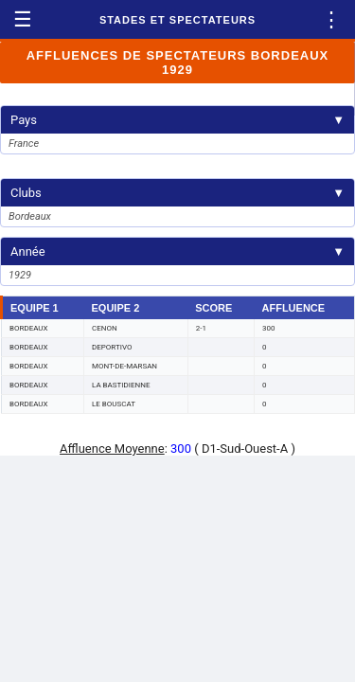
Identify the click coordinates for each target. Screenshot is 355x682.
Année (177, 251)
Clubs (177, 193)
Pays (177, 120)
